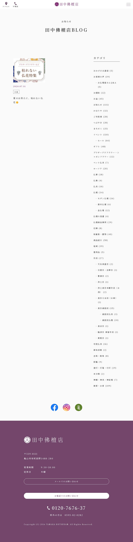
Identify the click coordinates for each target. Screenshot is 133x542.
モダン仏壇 (103, 198)
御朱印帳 (98, 350)
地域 (96, 246)
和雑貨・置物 (100, 234)
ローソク (98, 168)
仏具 (96, 186)
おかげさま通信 (101, 70)
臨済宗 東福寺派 (106, 332)
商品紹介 (98, 240)
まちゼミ (98, 128)
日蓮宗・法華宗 (105, 270)
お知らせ (98, 104)
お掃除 (97, 92)
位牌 (96, 228)
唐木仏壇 (102, 204)
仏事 (96, 174)
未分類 (97, 374)
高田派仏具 (107, 314)
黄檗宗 (101, 338)
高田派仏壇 (107, 320)
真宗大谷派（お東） (107, 298)
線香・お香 (99, 385)
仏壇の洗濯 (99, 216)
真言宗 (101, 326)
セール (101, 140)
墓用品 (97, 252)
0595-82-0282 (74, 515)
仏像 (96, 180)
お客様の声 (99, 76)
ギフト (97, 146)
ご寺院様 (98, 116)
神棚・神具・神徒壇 (103, 380)
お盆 (96, 98)
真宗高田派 (103, 308)
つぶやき (98, 122)
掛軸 (96, 362)
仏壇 (96, 192)
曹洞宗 (101, 276)
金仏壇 (101, 210)
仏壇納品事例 (100, 222)
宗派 (96, 258)
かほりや (98, 110)
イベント (98, 134)
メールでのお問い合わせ (67, 481)
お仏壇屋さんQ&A (107, 82)
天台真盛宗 (103, 264)
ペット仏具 (99, 162)
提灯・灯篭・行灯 (102, 368)
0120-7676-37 (69, 508)
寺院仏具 (98, 344)
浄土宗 (101, 282)
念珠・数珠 (99, 356)
